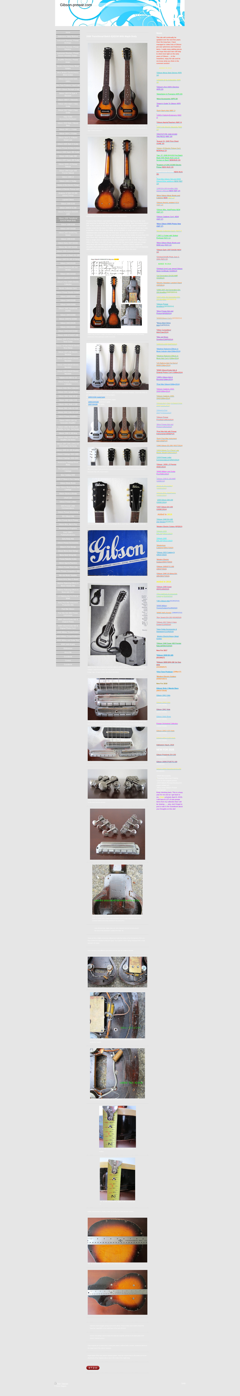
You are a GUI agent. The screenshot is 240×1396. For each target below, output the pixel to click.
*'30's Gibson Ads (163, 601)
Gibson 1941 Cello (163, 695)
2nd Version (160, 522)
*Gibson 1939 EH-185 (164, 655)
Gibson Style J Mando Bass (167, 688)
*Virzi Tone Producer (164, 672)
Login (184, 1383)
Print (57, 1384)
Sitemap (65, 1384)
